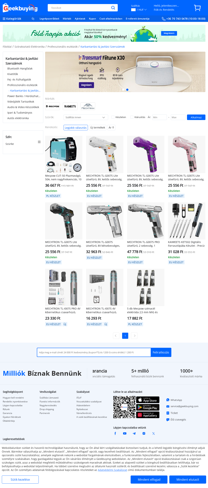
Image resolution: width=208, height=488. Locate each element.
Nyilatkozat (82, 409)
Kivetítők (12, 74)
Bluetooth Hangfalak (19, 68)
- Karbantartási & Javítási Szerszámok (25, 90)
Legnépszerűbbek (49, 18)
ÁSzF (78, 397)
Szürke (10, 144)
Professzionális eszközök (63, 46)
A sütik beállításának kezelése (91, 417)
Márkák (67, 18)
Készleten (118, 117)
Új (33, 18)
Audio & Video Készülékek (23, 107)
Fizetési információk (50, 401)
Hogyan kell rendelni (13, 397)
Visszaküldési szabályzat (89, 401)
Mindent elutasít (187, 480)
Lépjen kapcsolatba (12, 405)
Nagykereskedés (48, 405)
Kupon (92, 18)
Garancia (7, 413)
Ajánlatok (80, 18)
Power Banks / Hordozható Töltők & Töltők (24, 96)
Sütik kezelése (20, 480)
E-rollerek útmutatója (138, 18)
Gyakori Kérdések (12, 417)
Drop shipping (47, 409)
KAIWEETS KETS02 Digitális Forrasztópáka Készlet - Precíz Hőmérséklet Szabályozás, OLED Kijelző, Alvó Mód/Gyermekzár (186, 244)
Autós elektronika (18, 118)
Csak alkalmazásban (110, 18)
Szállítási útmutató (49, 397)
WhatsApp (174, 400)
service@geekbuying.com (182, 406)
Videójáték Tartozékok (20, 101)
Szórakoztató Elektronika (30, 46)
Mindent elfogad (149, 480)
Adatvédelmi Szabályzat (112, 470)
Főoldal (7, 46)
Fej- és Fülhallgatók (19, 79)
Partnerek (45, 413)
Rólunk (6, 409)
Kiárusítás (137, 117)
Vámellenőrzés (84, 413)
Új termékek (97, 127)
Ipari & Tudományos (19, 112)
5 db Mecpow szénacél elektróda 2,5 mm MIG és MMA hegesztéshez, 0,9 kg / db (144, 310)
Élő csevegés (176, 419)
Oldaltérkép (9, 421)
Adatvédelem (83, 405)
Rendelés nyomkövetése (15, 401)
